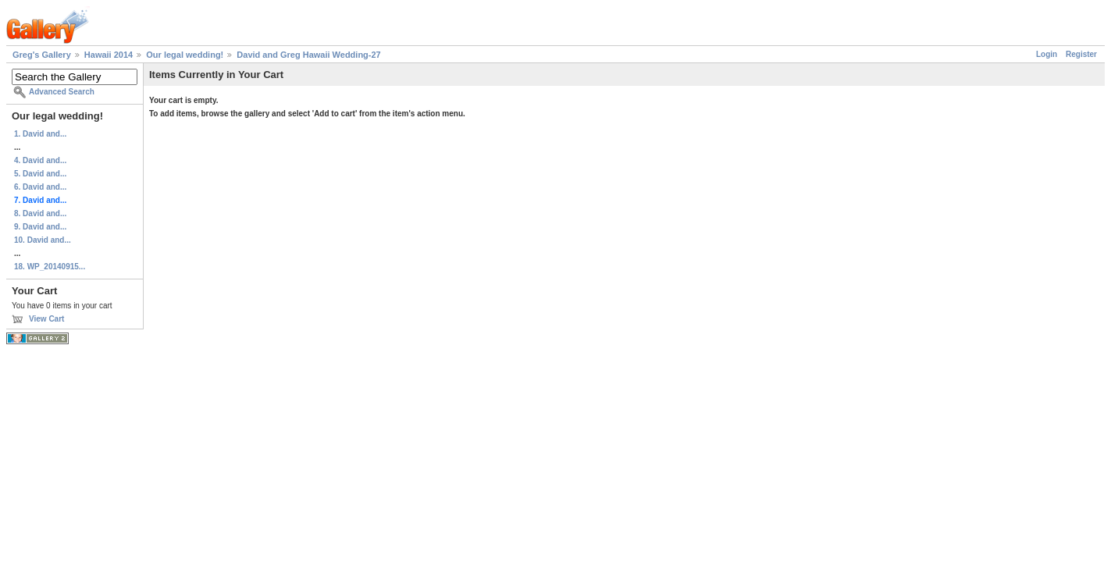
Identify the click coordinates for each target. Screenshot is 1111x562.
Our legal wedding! (184, 54)
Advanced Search (61, 91)
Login (1046, 54)
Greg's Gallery (41, 54)
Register (1081, 54)
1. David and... (40, 134)
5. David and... (40, 173)
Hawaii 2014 (108, 54)
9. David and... (40, 226)
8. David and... (40, 213)
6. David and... (40, 187)
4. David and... (40, 160)
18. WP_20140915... (49, 266)
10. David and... (42, 240)
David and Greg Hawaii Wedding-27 (308, 54)
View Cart (46, 319)
